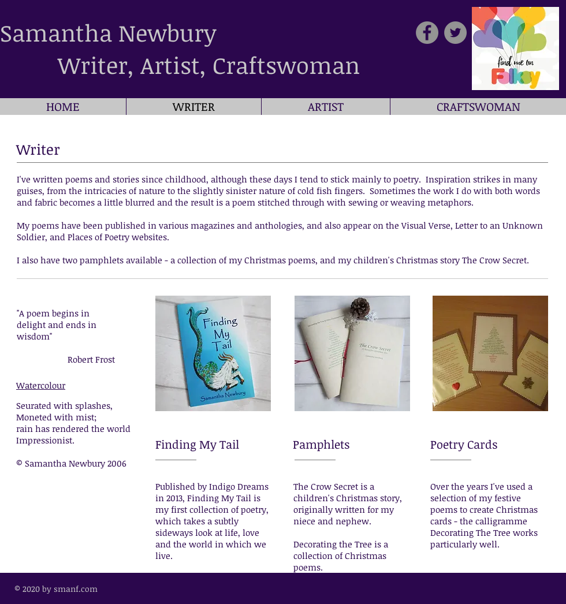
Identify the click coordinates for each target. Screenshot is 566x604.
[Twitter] (455, 32)
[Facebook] (427, 32)
